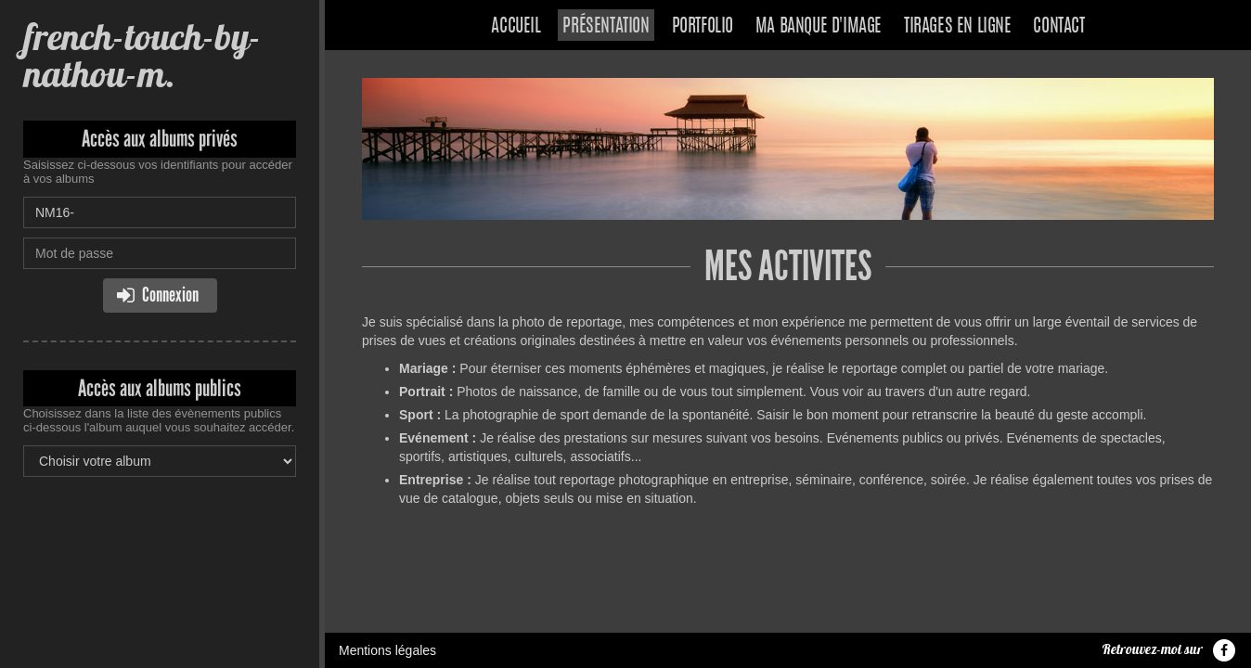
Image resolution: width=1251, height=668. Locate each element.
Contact (1058, 27)
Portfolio (702, 27)
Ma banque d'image (818, 27)
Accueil (515, 27)
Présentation (605, 27)
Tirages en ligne (958, 27)
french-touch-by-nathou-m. (142, 55)
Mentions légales (387, 650)
